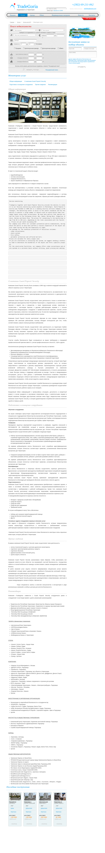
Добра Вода (29, 808)
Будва (12, 808)
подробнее (15, 824)
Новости (80, 15)
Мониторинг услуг (38, 22)
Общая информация (15, 81)
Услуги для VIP (27, 22)
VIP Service (90, 18)
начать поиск (31, 70)
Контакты (92, 15)
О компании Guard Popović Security (35, 81)
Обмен (42, 15)
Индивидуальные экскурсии (61, 15)
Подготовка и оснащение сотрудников (21, 84)
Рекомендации (52, 84)
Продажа (13, 15)
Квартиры (13, 812)
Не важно (38, 44)
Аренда (32, 15)
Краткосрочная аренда (31, 48)
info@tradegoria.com (90, 8)
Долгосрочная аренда (48, 48)
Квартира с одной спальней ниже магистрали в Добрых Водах (29, 804)
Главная (12, 22)
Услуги (22, 15)
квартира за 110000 (58, 10)
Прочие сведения (40, 84)
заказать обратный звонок (76, 8)
